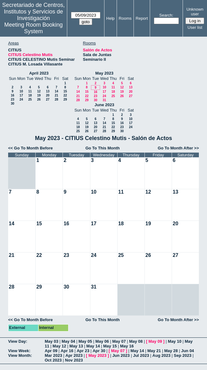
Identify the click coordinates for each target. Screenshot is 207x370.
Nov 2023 (74, 360)
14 (56, 91)
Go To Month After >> (178, 148)
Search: (166, 15)
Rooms (125, 18)
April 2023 (38, 73)
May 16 (127, 346)
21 (56, 95)
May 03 (51, 341)
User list (195, 27)
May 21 (154, 350)
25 (30, 99)
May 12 (59, 346)
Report (142, 18)
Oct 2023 (53, 360)
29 (65, 99)
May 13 (76, 346)
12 (39, 91)
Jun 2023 (121, 355)
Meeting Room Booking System (33, 28)
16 (12, 95)
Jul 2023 (141, 355)
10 (21, 91)
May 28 (171, 350)
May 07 (119, 341)
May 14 (93, 346)
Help (110, 18)
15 (65, 91)
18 (30, 95)
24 (21, 99)
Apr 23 (83, 350)
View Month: (20, 355)
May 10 (174, 341)
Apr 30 (99, 350)
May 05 (85, 341)
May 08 (136, 341)
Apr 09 (51, 350)
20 (47, 95)
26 (39, 99)
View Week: (19, 350)
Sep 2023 (182, 355)
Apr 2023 (74, 355)
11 (30, 91)
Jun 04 (187, 350)
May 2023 (104, 73)
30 (12, 103)
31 (104, 100)
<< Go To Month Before (30, 148)
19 (39, 95)
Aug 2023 (161, 355)
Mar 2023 (53, 355)
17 (21, 95)
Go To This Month (102, 148)
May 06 (102, 341)
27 (47, 99)
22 (65, 95)
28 (56, 99)
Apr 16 (67, 350)
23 (12, 99)
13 (47, 91)
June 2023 (104, 104)
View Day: (17, 341)
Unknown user (194, 11)
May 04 (68, 341)
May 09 (155, 341)
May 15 (110, 346)
